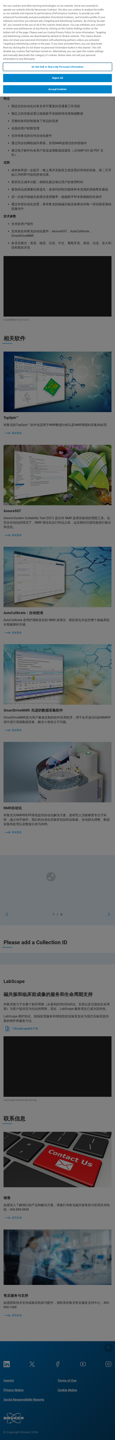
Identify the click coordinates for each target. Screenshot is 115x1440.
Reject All (57, 77)
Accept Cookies (57, 89)
